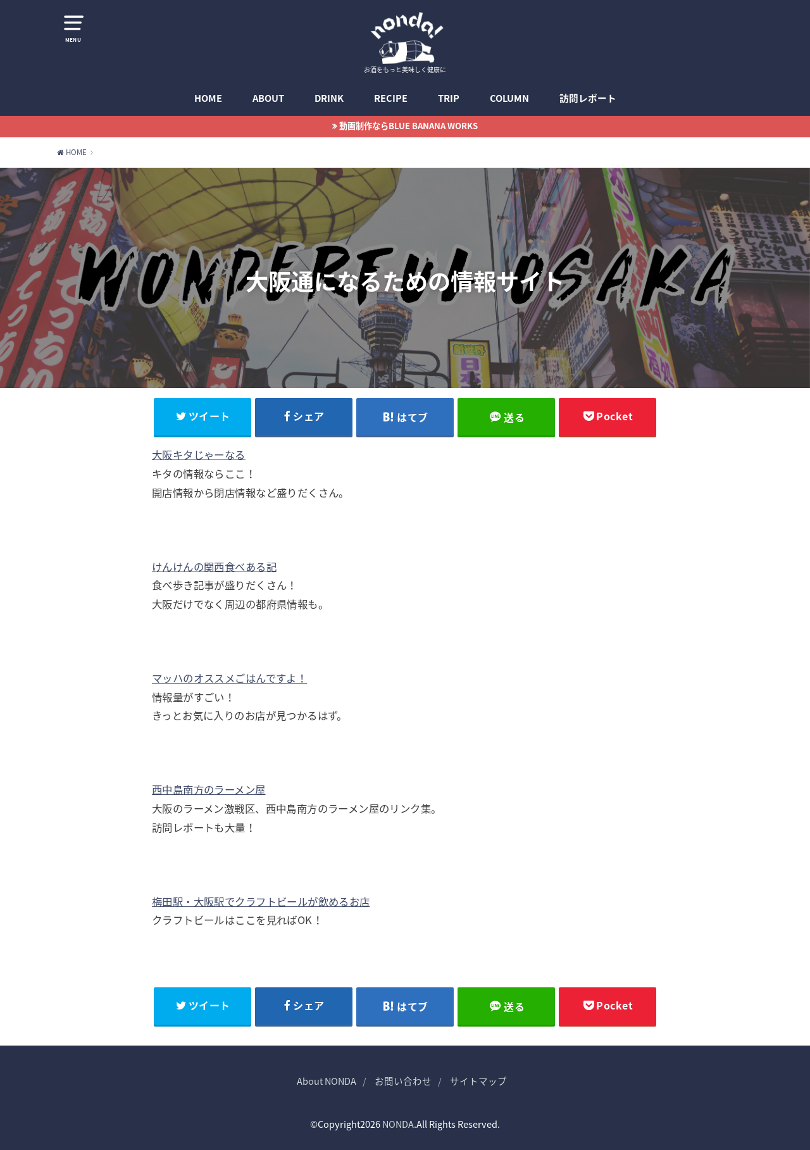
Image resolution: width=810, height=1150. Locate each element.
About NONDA (326, 1081)
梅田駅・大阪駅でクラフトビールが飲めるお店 (261, 901)
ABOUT (268, 98)
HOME (208, 98)
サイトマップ (478, 1081)
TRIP (448, 98)
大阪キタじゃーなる (199, 454)
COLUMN (509, 98)
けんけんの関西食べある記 (214, 566)
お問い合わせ (403, 1081)
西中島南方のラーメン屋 (209, 789)
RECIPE (391, 98)
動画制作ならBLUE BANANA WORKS (408, 126)
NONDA (398, 1124)
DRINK (329, 98)
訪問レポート (587, 98)
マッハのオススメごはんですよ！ (229, 677)
